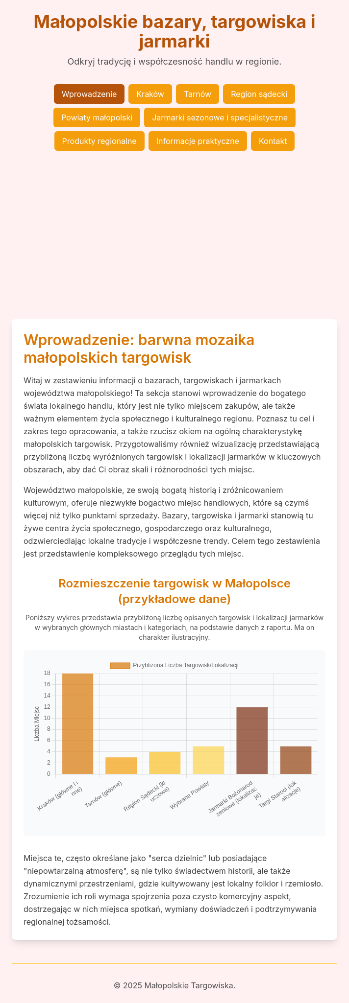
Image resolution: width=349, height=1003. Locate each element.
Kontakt (273, 141)
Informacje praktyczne (197, 141)
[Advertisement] (174, 234)
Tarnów (197, 94)
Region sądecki (259, 94)
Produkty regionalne (99, 141)
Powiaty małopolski (96, 117)
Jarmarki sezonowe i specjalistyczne (220, 117)
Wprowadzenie (89, 94)
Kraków (150, 94)
